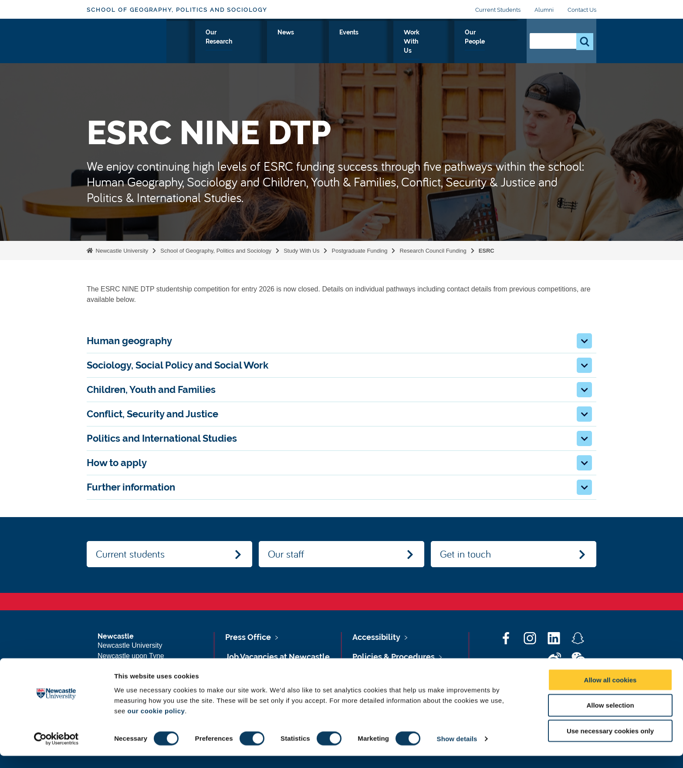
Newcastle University (121, 250)
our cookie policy (156, 722)
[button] (584, 340)
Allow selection (610, 717)
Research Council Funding (432, 250)
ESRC (486, 250)
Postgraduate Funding (359, 250)
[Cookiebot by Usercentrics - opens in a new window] (56, 751)
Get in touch (465, 553)
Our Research (307, 42)
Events (388, 42)
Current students (130, 553)
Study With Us (246, 42)
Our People (494, 42)
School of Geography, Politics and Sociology (177, 10)
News (353, 42)
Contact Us (582, 10)
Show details (457, 750)
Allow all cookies (610, 691)
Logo (126, 40)
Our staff (286, 553)
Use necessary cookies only (610, 743)
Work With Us (437, 42)
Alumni (544, 10)
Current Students (498, 10)
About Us (193, 42)
